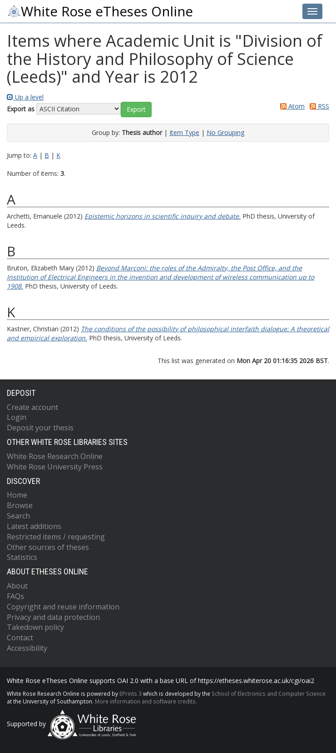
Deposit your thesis (40, 428)
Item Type (184, 132)
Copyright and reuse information (63, 607)
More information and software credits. (146, 701)
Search (18, 516)
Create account (32, 407)
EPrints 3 (130, 693)
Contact (20, 638)
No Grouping (225, 132)
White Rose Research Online (55, 456)
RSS (317, 106)
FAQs (15, 596)
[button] (136, 109)
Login (16, 417)
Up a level (25, 97)
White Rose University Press (55, 467)
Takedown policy (35, 627)
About (17, 586)
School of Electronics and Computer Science (269, 693)
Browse (20, 505)
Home (17, 495)
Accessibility (27, 648)
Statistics (22, 557)
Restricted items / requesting (56, 537)
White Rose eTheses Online (100, 11)
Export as (21, 109)
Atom (291, 106)
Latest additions (34, 526)
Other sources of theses (48, 547)
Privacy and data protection (53, 617)
